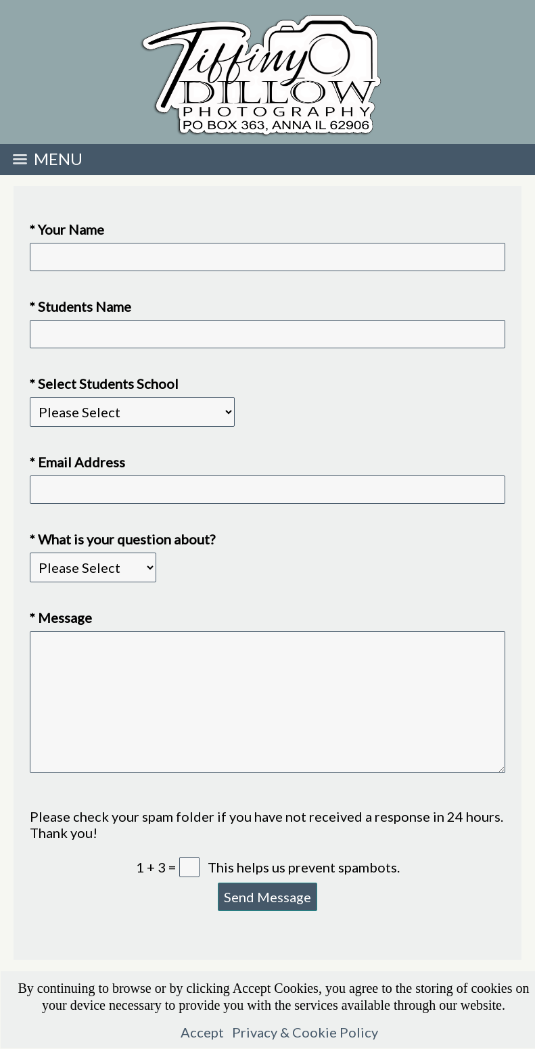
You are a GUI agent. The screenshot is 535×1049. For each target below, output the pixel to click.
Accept (202, 1032)
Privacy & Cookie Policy (305, 1032)
